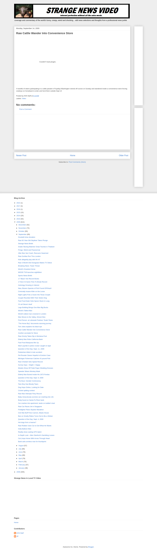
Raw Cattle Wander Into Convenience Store (34, 330)
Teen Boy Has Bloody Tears (28, 384)
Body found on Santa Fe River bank (31, 400)
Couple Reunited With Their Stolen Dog (32, 298)
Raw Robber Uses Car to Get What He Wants (34, 426)
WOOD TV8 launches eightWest (30, 272)
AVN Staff (20, 533)
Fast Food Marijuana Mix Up (28, 343)
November (23, 228)
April (20, 458)
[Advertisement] (72, 132)
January (22, 468)
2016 (19, 209)
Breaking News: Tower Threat (29, 266)
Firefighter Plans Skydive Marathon (31, 410)
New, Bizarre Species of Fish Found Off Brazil (34, 288)
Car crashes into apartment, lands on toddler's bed (36, 403)
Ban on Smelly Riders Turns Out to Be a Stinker (35, 416)
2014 (19, 216)
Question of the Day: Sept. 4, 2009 (30, 419)
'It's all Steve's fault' (25, 304)
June (21, 452)
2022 (19, 203)
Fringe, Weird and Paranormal (29, 250)
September (23, 234)
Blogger (91, 547)
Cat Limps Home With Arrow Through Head (34, 438)
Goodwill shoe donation (26, 237)
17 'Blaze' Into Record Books (28, 279)
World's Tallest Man (25, 311)
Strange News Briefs (25, 243)
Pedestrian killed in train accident (30, 352)
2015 (19, 212)
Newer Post (21, 155)
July (20, 449)
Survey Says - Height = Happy (29, 365)
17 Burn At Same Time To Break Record (32, 282)
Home (72, 155)
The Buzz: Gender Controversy (29, 381)
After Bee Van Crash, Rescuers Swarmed (33, 253)
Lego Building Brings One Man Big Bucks (33, 307)
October (22, 231)
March (21, 462)
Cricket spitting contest (26, 390)
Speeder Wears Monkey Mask (29, 371)
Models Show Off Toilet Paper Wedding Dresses (35, 368)
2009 (19, 222)
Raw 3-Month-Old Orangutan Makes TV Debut (35, 263)
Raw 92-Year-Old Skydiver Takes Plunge (33, 240)
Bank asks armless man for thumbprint (32, 441)
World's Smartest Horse (26, 269)
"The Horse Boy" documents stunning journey (34, 323)
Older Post (123, 155)
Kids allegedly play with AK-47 (29, 259)
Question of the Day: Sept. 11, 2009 (31, 349)
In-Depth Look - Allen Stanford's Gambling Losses (36, 435)
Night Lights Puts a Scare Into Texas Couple (34, 295)
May (20, 455)
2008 (19, 472)
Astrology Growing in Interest (28, 285)
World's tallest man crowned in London (32, 314)
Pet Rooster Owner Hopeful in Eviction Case (34, 355)
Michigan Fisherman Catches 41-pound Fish (34, 358)
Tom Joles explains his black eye (30, 327)
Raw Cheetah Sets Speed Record (30, 362)
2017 (19, 206)
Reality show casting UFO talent (29, 432)
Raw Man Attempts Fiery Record (30, 394)
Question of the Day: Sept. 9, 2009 (30, 378)
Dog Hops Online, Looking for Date (31, 387)
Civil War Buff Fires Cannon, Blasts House (33, 413)
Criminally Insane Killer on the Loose (31, 291)
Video (24, 98)
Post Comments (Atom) (77, 162)
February (22, 465)
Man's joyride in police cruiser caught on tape (34, 346)
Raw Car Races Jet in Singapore (30, 406)
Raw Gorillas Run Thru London (29, 256)
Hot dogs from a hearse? (27, 422)
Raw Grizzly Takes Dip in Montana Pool (32, 336)
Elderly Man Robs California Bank (30, 339)
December (23, 225)
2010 (19, 219)
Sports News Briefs (25, 276)
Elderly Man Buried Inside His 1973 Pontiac (34, 374)
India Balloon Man (24, 429)
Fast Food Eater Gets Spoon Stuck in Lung (33, 301)
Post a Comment (25, 109)
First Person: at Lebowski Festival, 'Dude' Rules (35, 320)
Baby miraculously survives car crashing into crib (35, 397)
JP (17, 536)
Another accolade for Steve (28, 333)
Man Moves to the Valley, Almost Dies (31, 317)
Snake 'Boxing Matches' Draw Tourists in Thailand (36, 247)
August (21, 446)
